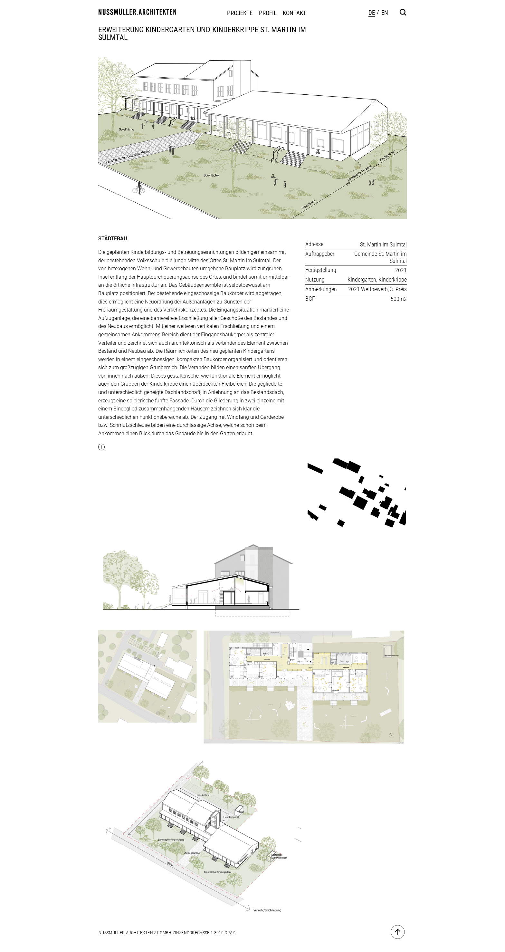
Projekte (239, 13)
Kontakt (294, 13)
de (371, 12)
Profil (268, 13)
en (384, 12)
